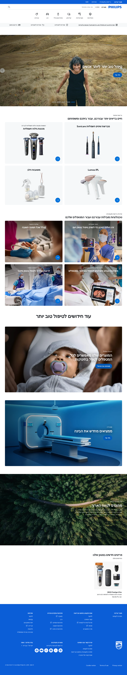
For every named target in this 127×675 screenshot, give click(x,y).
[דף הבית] (115, 7)
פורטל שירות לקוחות (84, 622)
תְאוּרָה (59, 616)
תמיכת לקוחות (117, 616)
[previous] (2, 70)
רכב (61, 619)
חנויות (89, 626)
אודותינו (94, 2)
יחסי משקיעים (28, 622)
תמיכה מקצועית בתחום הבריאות (81, 652)
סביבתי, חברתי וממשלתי (25, 632)
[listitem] (90, 16)
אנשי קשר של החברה (85, 655)
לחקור (90, 616)
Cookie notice (91, 665)
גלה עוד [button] (117, 75)
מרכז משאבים (87, 629)
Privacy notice (117, 665)
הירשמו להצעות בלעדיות (55, 645)
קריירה (29, 626)
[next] (124, 70)
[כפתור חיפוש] (9, 7)
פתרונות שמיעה (56, 622)
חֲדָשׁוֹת (30, 619)
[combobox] (56, 7)
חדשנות (30, 629)
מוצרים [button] (104, 7)
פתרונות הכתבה (56, 629)
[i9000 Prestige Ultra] (108, 580)
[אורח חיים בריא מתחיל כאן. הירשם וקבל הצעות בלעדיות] (98, 25)
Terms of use (104, 665)
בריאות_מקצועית (105, 2)
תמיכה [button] (97, 7)
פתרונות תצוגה (58, 626)
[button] (117, 159)
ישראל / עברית (27, 645)
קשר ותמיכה (88, 619)
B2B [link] (87, 2)
